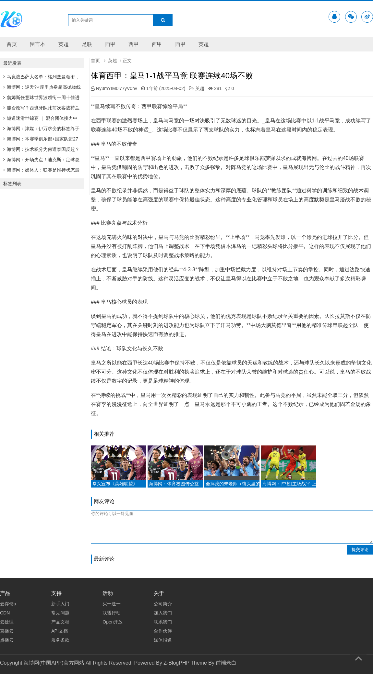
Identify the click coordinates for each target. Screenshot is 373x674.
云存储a (8, 603)
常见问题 (60, 612)
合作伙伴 (163, 631)
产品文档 (60, 621)
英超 (63, 44)
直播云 (7, 631)
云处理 (7, 621)
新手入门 (60, 603)
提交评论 (360, 549)
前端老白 (226, 663)
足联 (87, 44)
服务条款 (60, 640)
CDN (5, 612)
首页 (11, 44)
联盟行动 (111, 612)
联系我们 (163, 621)
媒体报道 (163, 640)
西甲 (110, 44)
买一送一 (111, 603)
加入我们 (163, 612)
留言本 (37, 44)
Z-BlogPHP (176, 663)
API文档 (59, 631)
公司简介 (163, 603)
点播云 (7, 640)
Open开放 (112, 621)
